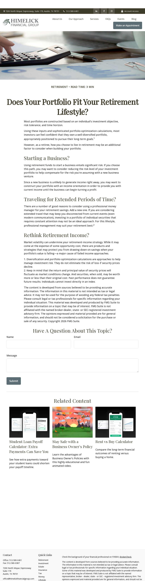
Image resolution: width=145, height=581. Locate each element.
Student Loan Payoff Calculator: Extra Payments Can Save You (28, 438)
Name (10, 328)
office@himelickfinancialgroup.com (18, 570)
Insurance (42, 561)
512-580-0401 (71, 3)
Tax (40, 565)
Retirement (43, 551)
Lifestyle (42, 571)
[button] (57, 10)
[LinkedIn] (96, 3)
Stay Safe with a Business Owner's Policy (72, 436)
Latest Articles (44, 575)
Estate (41, 558)
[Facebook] (104, 3)
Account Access (130, 3)
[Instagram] (14, 575)
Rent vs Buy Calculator (114, 433)
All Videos (42, 578)
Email (77, 328)
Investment (43, 555)
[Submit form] (14, 372)
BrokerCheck (125, 548)
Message (12, 347)
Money (41, 568)
